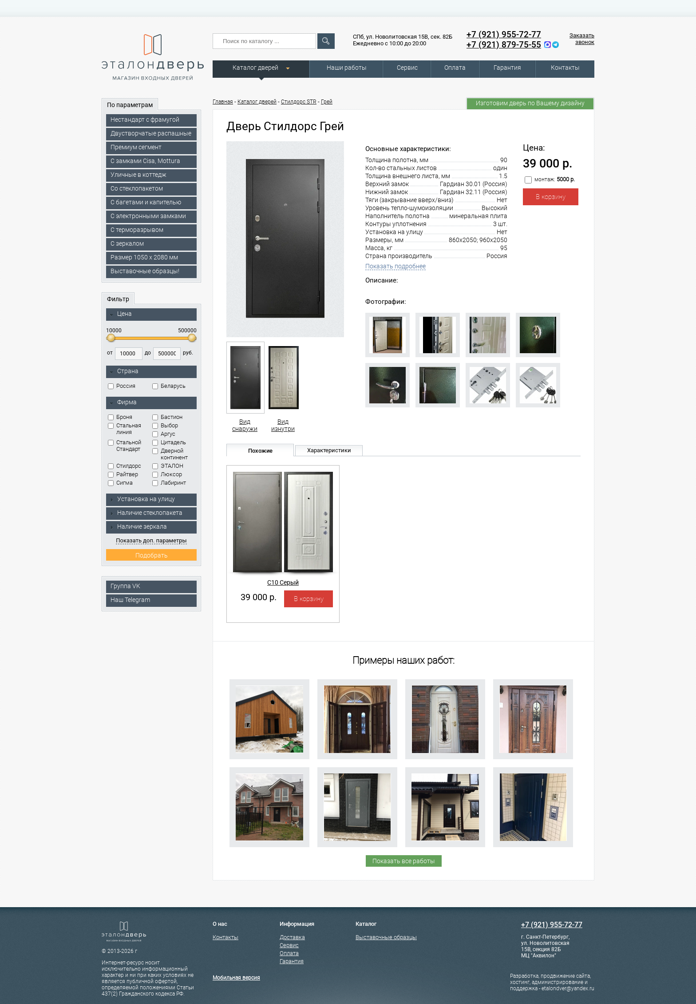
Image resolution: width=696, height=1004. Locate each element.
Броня (120, 417)
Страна (123, 371)
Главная (223, 102)
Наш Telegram (130, 599)
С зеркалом (127, 243)
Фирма (123, 402)
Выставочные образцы (386, 937)
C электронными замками (148, 215)
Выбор (165, 425)
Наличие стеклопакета (145, 512)
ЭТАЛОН (167, 465)
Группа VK (125, 586)
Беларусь (169, 385)
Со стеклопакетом (137, 188)
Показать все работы (403, 861)
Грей (326, 102)
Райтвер (123, 474)
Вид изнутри (283, 387)
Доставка (292, 937)
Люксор (167, 474)
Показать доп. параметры (151, 540)
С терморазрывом (137, 229)
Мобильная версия (236, 978)
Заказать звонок (581, 38)
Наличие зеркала (138, 526)
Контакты (565, 67)
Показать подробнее (395, 266)
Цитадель (169, 442)
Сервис (407, 67)
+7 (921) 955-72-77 (504, 34)
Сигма (120, 482)
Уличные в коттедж (138, 174)
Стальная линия (124, 428)
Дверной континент (170, 454)
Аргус (163, 433)
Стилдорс (124, 465)
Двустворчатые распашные (151, 133)
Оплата (455, 67)
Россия (121, 385)
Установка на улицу (142, 498)
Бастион (167, 417)
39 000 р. (259, 597)
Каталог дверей (255, 67)
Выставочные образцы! (145, 271)
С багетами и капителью (146, 202)
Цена (120, 314)
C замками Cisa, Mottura (145, 160)
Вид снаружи (244, 387)
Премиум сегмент (136, 147)
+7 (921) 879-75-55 (504, 45)
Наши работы (347, 67)
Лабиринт (169, 482)
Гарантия (507, 67)
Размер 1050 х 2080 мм (144, 257)
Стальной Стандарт (124, 445)
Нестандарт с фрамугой (145, 119)
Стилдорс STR (298, 102)
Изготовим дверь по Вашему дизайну (530, 103)
